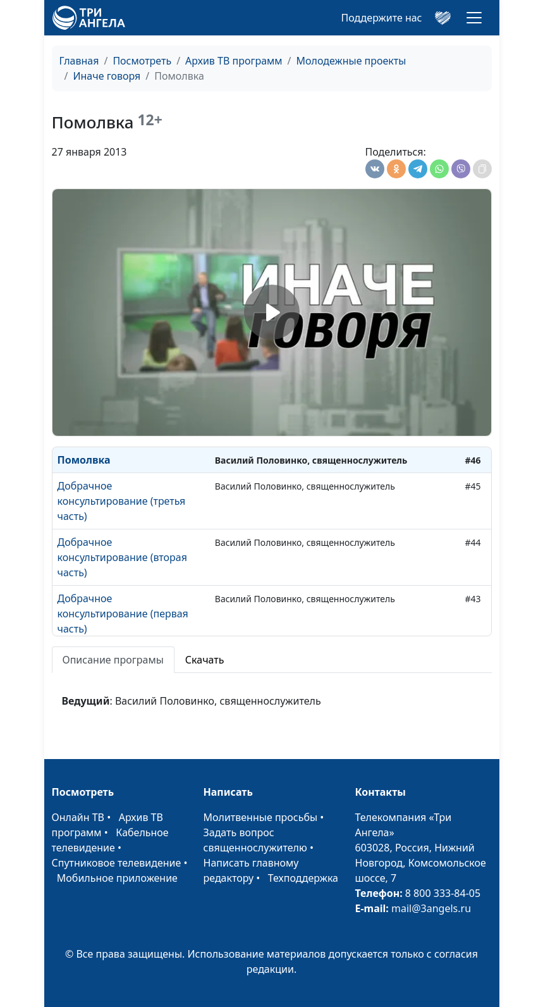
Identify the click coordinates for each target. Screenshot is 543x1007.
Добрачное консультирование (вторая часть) (122, 557)
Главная (79, 61)
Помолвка (84, 460)
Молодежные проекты (351, 61)
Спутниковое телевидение (116, 863)
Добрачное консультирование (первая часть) (123, 613)
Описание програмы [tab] (113, 660)
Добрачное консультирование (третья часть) (122, 501)
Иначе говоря (106, 76)
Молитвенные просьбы (261, 817)
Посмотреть (142, 61)
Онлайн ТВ (78, 817)
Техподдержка (303, 878)
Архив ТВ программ (234, 61)
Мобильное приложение (117, 878)
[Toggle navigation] (474, 17)
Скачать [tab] (204, 660)
